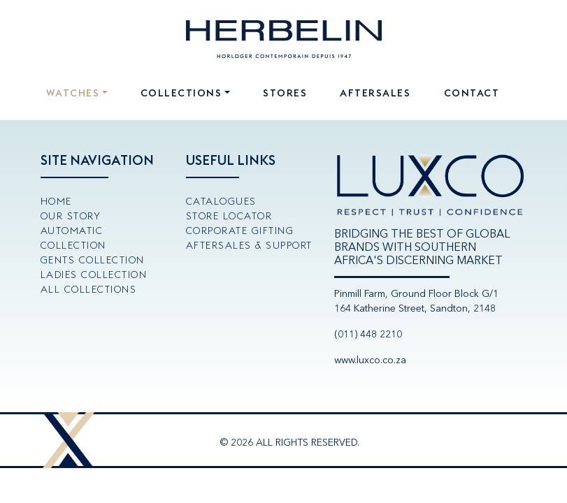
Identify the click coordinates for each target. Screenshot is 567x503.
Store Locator (229, 216)
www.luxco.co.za (370, 360)
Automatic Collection (73, 238)
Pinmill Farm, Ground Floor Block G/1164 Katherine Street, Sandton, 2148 (416, 301)
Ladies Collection (94, 274)
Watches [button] (73, 93)
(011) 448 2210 (368, 334)
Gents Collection (93, 260)
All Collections (89, 289)
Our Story (71, 216)
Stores (285, 93)
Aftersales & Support (249, 245)
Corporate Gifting (240, 230)
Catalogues (221, 201)
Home (56, 201)
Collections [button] (181, 93)
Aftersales (375, 93)
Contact (472, 93)
